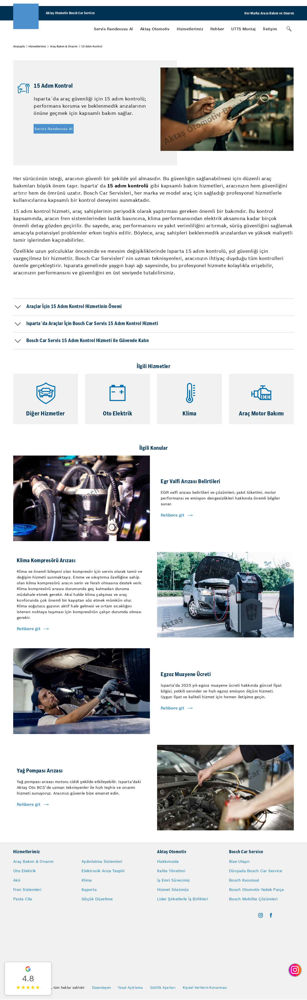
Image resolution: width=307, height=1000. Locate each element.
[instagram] (260, 915)
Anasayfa (19, 46)
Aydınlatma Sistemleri (102, 861)
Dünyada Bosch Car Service (255, 870)
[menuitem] (113, 28)
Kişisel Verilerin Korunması (205, 987)
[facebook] (271, 915)
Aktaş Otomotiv (155, 28)
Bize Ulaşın (239, 861)
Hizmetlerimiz (190, 28)
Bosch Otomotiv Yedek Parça (256, 889)
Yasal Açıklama (130, 987)
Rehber (217, 28)
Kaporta (89, 889)
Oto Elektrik (24, 870)
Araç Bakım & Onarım (63, 46)
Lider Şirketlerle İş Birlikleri (182, 898)
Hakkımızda (168, 861)
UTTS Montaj (243, 28)
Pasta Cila (22, 898)
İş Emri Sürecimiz (173, 880)
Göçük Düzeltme (97, 898)
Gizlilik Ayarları (163, 987)
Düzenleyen (101, 987)
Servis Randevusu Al (113, 28)
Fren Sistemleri (27, 889)
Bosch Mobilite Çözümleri (253, 898)
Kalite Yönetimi (171, 870)
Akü (16, 880)
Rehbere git (172, 515)
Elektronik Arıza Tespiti (103, 870)
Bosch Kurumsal (244, 880)
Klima (87, 880)
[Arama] (289, 29)
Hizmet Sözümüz (173, 889)
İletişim (270, 28)
